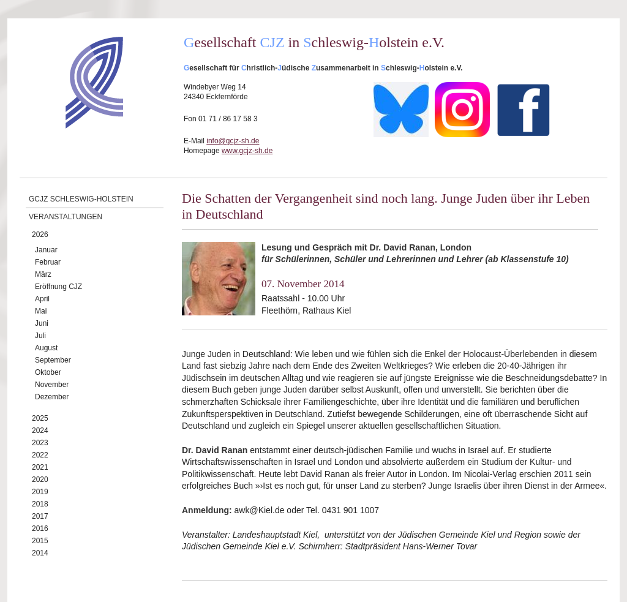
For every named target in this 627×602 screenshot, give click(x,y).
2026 (40, 234)
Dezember (52, 397)
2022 (40, 455)
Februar (48, 262)
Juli (40, 335)
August (46, 348)
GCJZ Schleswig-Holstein (81, 199)
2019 (40, 491)
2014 (40, 553)
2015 (40, 540)
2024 (40, 430)
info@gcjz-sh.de (232, 141)
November (52, 384)
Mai (41, 311)
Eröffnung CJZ (58, 286)
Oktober (48, 372)
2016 (40, 528)
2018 (40, 504)
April (42, 299)
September (53, 360)
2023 (40, 442)
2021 (40, 467)
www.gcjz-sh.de (247, 150)
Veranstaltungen (65, 217)
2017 (40, 516)
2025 (40, 418)
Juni (41, 323)
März (43, 274)
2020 (40, 479)
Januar (46, 250)
